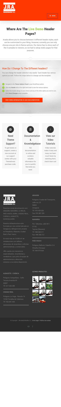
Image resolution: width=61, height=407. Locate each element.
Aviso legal (35, 320)
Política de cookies (45, 320)
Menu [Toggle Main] (52, 16)
